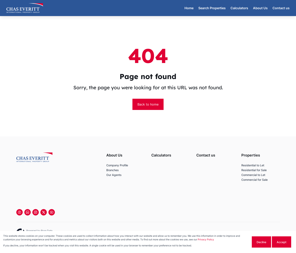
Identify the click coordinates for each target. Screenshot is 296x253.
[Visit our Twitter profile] (43, 212)
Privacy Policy (206, 239)
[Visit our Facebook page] (19, 212)
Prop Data (46, 230)
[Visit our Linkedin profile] (27, 212)
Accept (281, 242)
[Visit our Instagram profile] (35, 212)
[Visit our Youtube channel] (51, 212)
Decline (261, 242)
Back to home (148, 104)
